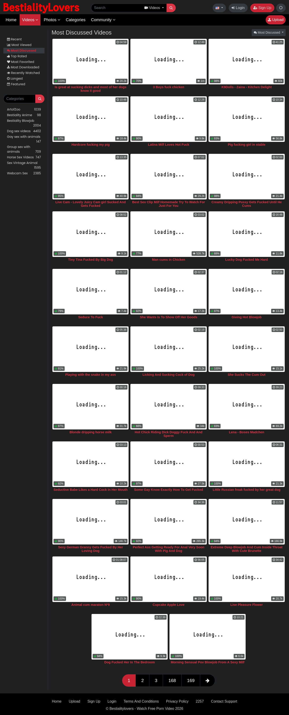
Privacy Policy (177, 701)
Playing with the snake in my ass (90, 374)
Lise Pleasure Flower (246, 605)
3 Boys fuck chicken (168, 87)
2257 (200, 701)
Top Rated (17, 56)
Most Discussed (21, 50)
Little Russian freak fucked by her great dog (246, 489)
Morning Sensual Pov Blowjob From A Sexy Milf (207, 662)
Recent (14, 39)
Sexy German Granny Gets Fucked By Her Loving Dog (90, 549)
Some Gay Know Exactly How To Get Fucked (168, 489)
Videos (30, 20)
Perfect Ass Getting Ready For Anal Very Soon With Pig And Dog (168, 549)
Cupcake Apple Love (169, 605)
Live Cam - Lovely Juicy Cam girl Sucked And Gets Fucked (90, 204)
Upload (276, 20)
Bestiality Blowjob (24, 123)
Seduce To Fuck (90, 317)
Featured (16, 84)
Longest (15, 78)
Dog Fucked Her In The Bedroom (129, 662)
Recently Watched (23, 73)
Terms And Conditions (141, 701)
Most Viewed (19, 45)
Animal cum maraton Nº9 (90, 605)
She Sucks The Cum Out (247, 374)
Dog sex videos (24, 131)
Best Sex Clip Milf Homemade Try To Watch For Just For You (168, 204)
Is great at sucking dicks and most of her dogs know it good (90, 88)
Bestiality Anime (24, 115)
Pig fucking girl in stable (246, 144)
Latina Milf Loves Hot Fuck (168, 144)
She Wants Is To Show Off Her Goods (168, 317)
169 (191, 680)
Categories (75, 20)
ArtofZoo (24, 109)
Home (11, 20)
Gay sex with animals (24, 139)
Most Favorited (20, 62)
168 (172, 680)
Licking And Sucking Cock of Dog (169, 374)
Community (103, 20)
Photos (52, 20)
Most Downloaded (23, 67)
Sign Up (262, 8)
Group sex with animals (24, 149)
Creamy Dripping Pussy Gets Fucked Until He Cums (246, 204)
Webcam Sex (24, 173)
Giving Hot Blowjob (247, 317)
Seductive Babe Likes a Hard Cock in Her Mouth (91, 489)
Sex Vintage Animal (24, 165)
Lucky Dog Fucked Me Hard (246, 259)
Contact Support (224, 701)
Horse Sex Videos (24, 157)
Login (238, 8)
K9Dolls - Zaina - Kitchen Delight (246, 87)
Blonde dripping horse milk (91, 432)
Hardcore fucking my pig (90, 144)
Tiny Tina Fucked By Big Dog (90, 259)
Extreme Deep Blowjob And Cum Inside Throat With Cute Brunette (246, 549)
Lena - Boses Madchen (246, 432)
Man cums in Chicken (168, 259)
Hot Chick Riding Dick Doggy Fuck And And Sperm (168, 434)
